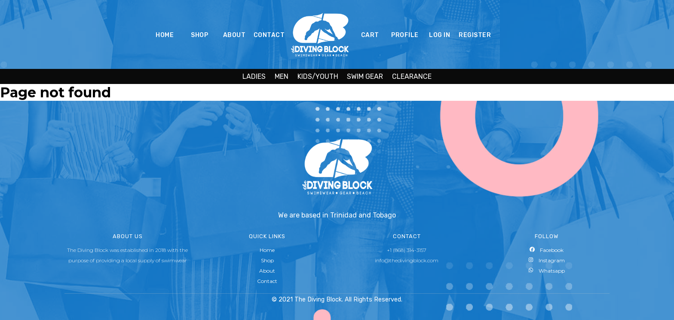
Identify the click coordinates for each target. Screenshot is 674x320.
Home (267, 250)
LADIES (254, 76)
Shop (267, 260)
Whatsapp (546, 270)
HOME (165, 35)
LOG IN (439, 35)
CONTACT (269, 35)
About (267, 270)
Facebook (547, 250)
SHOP (199, 35)
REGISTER (475, 35)
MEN (281, 76)
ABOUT (234, 35)
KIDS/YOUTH (317, 76)
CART (370, 35)
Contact (267, 281)
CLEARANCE (412, 76)
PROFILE (405, 35)
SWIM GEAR (365, 76)
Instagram (546, 260)
